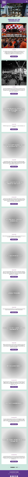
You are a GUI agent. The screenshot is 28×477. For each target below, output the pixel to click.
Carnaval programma (14, 293)
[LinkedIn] (17, 476)
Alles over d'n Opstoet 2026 (14, 256)
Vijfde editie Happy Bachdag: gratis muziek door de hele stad (14, 146)
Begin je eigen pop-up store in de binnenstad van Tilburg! (14, 183)
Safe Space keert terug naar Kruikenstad (14, 220)
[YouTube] (15, 476)
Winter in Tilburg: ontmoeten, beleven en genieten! (14, 441)
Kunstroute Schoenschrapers (14, 404)
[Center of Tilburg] (4, 4)
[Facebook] (13, 476)
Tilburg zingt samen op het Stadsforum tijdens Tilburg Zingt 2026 (14, 35)
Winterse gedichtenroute (14, 366)
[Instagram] (11, 476)
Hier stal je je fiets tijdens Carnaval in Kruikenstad (14, 329)
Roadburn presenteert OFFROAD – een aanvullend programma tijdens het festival (14, 110)
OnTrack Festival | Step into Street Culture (14, 73)
